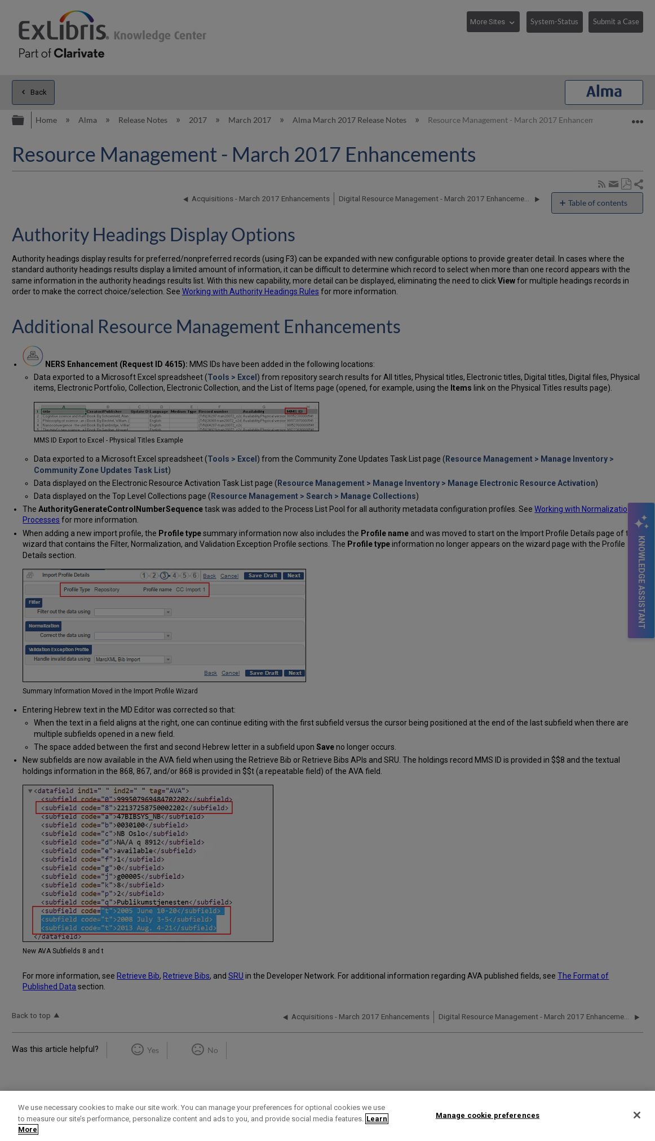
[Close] (637, 1115)
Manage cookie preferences (487, 1115)
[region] (327, 1116)
